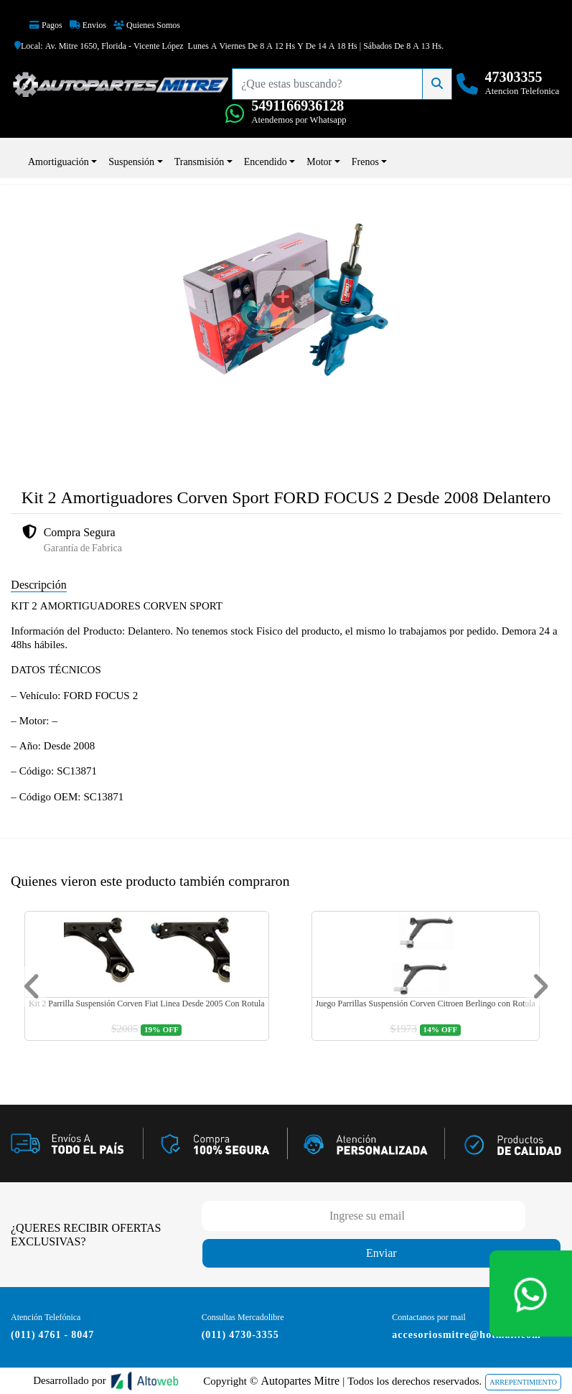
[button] (32, 986)
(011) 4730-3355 (240, 1334)
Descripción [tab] (38, 584)
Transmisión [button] (199, 161)
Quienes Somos (146, 25)
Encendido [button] (265, 161)
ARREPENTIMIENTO (523, 1382)
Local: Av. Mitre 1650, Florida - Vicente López (99, 46)
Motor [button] (319, 161)
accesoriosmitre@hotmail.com (466, 1334)
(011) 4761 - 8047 (52, 1334)
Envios (88, 25)
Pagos (45, 25)
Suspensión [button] (131, 161)
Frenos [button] (365, 161)
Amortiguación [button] (58, 161)
